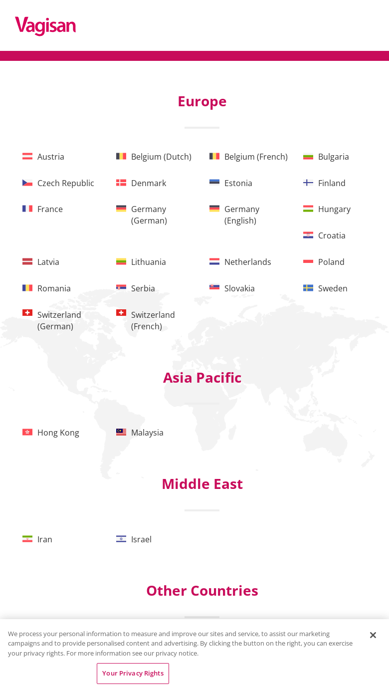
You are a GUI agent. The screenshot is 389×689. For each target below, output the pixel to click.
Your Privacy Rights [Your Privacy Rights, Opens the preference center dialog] (132, 673)
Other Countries (202, 590)
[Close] (373, 635)
